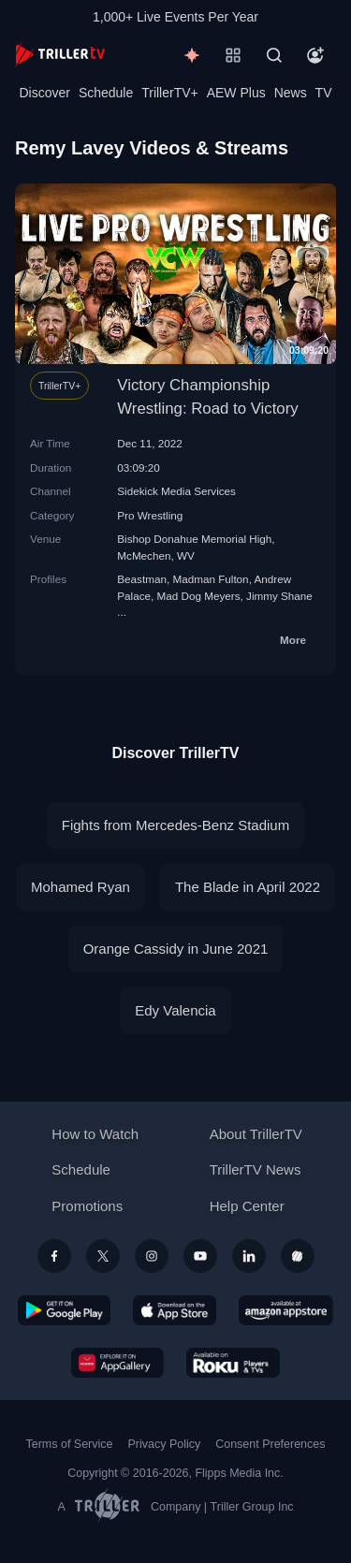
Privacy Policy (163, 1444)
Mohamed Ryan (80, 887)
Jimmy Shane (279, 596)
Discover (44, 92)
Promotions (87, 1206)
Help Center (247, 1206)
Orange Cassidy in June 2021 (176, 949)
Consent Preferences (270, 1444)
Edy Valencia (175, 1010)
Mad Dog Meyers (199, 596)
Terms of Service (69, 1444)
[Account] (315, 55)
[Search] (274, 55)
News (290, 92)
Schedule (106, 92)
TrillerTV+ (169, 92)
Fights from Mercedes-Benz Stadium (175, 825)
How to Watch (95, 1134)
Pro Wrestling (150, 515)
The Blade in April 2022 (247, 887)
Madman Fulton (210, 579)
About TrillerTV (256, 1134)
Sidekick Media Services (176, 491)
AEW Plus (236, 92)
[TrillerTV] (60, 55)
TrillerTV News (255, 1169)
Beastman (142, 579)
